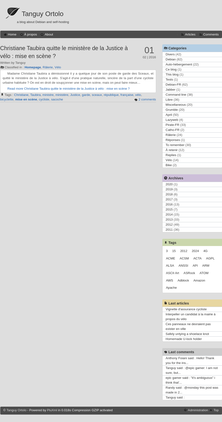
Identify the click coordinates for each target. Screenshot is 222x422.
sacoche (57, 99)
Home (12, 34)
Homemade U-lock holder (184, 339)
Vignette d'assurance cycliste (186, 309)
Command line (176, 94)
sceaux (97, 95)
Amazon (199, 280)
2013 (169, 219)
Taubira (35, 95)
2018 (169, 194)
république (111, 95)
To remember (175, 145)
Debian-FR (173, 84)
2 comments (147, 99)
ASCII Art (172, 273)
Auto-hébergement (179, 64)
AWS (169, 280)
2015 (169, 209)
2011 (169, 229)
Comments (211, 34)
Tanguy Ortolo (43, 14)
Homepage (32, 67)
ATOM (203, 273)
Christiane (21, 95)
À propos (30, 34)
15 (174, 251)
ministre (48, 95)
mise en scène (26, 99)
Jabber (170, 89)
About (49, 34)
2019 (169, 189)
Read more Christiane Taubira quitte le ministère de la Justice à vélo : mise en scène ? (68, 88)
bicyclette (7, 99)
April (169, 115)
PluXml (52, 410)
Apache (171, 287)
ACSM (184, 258)
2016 (169, 204)
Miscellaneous (176, 104)
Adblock (183, 280)
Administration (198, 410)
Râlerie (48, 67)
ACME (170, 258)
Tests (169, 79)
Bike (169, 165)
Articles (190, 34)
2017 (169, 199)
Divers (170, 54)
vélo (138, 95)
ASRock (189, 273)
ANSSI (183, 265)
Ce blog (171, 69)
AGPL (210, 258)
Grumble (172, 109)
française (126, 95)
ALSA (170, 265)
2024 (195, 251)
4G (205, 251)
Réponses (173, 140)
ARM (206, 265)
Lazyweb (172, 120)
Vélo (58, 67)
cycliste (44, 99)
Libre (169, 99)
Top (216, 410)
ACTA (197, 258)
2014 (169, 214)
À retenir (172, 150)
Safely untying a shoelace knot (187, 334)
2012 (169, 224)
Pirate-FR (172, 125)
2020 (169, 184)
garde (86, 95)
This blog (172, 74)
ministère (61, 95)
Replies (171, 155)
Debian (171, 59)
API (195, 265)
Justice (75, 95)
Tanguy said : (175, 397)
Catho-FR (173, 130)
